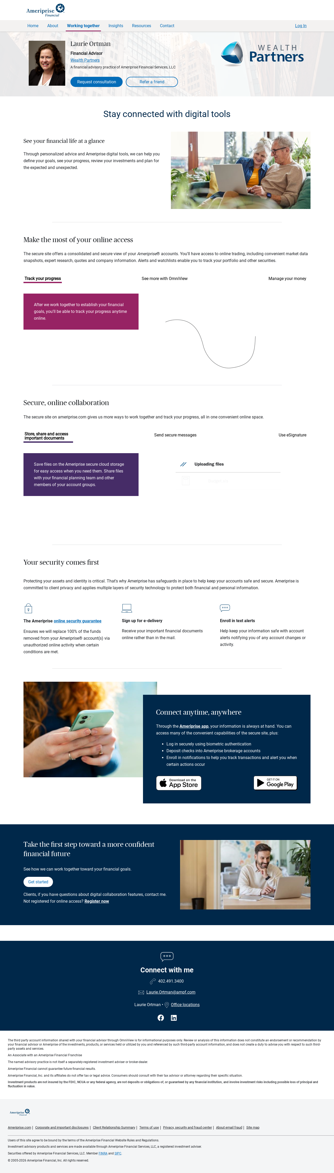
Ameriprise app (194, 726)
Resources (141, 25)
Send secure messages (175, 435)
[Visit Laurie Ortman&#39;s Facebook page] (162, 1018)
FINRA (103, 1153)
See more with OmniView (165, 278)
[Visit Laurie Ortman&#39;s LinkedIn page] (174, 1018)
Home (32, 25)
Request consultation (96, 81)
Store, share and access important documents (46, 436)
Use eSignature (292, 435)
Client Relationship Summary (114, 1127)
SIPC (118, 1153)
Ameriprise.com (19, 1127)
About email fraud (229, 1127)
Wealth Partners (85, 60)
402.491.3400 (171, 981)
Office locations (182, 1004)
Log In (301, 25)
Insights (116, 25)
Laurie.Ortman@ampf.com (170, 992)
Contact (167, 25)
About (52, 25)
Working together (83, 25)
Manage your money (287, 278)
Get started (38, 881)
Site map (252, 1127)
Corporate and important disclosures (62, 1127)
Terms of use (149, 1127)
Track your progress (43, 278)
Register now (97, 901)
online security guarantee (78, 620)
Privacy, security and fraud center (187, 1127)
